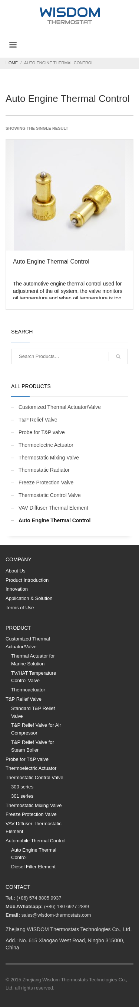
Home (12, 63)
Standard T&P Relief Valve (33, 712)
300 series (22, 787)
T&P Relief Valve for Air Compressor (36, 729)
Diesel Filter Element (33, 866)
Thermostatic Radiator (44, 470)
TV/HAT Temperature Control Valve (33, 677)
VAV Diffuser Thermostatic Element (34, 827)
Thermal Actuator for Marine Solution (33, 660)
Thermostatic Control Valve (50, 495)
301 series (22, 796)
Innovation (17, 589)
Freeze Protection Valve (46, 482)
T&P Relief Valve (38, 420)
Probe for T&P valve (42, 432)
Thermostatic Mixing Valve (49, 458)
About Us (15, 571)
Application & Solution (29, 598)
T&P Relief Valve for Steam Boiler (32, 746)
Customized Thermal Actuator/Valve (60, 407)
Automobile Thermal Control (36, 840)
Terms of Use (20, 607)
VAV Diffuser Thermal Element (53, 508)
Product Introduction (27, 580)
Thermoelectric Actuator (46, 445)
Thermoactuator (28, 690)
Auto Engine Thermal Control (54, 520)
